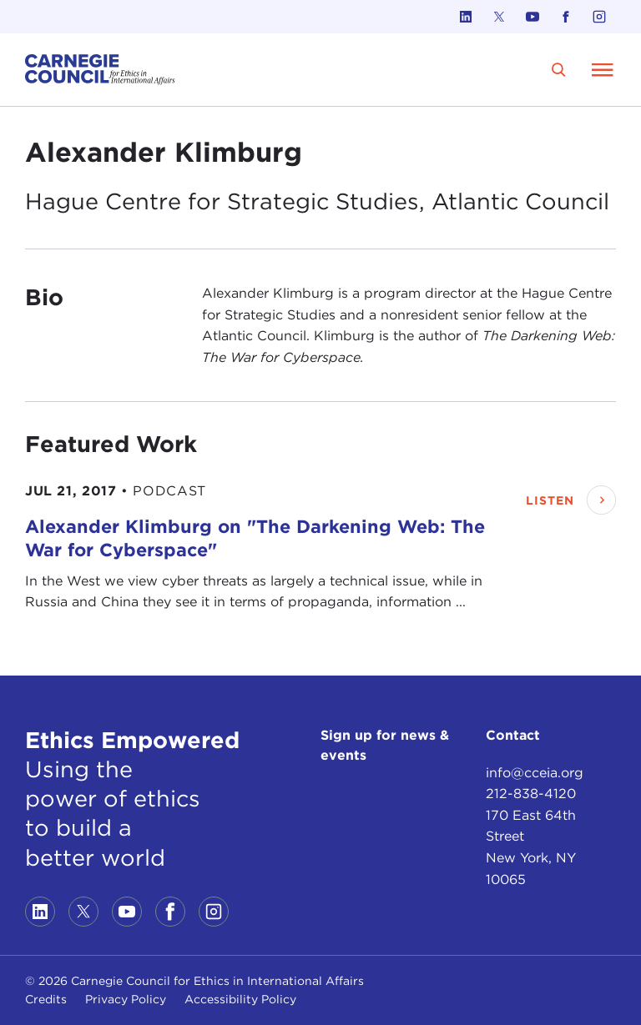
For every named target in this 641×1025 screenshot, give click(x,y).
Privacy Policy (125, 999)
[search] (559, 70)
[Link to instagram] (599, 16)
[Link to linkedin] (465, 16)
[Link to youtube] (532, 16)
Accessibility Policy (240, 999)
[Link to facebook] (566, 16)
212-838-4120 (531, 793)
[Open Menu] (602, 69)
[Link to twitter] (499, 16)
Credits (46, 999)
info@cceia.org (534, 773)
